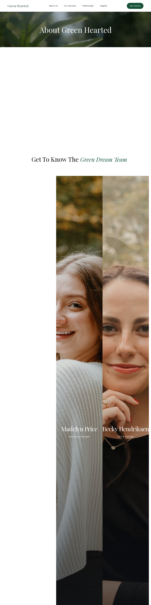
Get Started (135, 6)
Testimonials (88, 6)
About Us (53, 6)
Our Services (70, 6)
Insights (103, 6)
